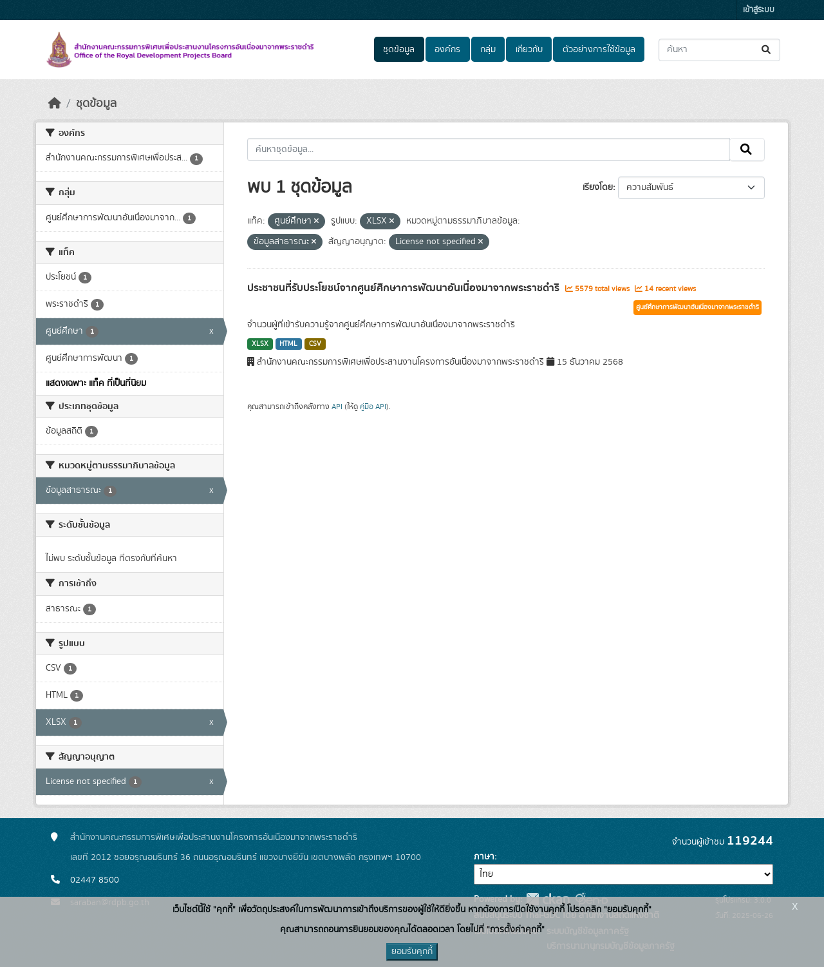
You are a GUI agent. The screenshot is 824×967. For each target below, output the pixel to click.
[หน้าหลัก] (54, 103)
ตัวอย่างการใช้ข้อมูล (599, 49)
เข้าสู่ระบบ (758, 10)
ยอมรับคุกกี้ (412, 951)
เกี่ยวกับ (529, 49)
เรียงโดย (598, 187)
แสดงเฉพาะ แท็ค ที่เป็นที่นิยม (96, 383)
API (337, 406)
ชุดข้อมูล (399, 49)
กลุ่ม (488, 49)
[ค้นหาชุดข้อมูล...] (719, 50)
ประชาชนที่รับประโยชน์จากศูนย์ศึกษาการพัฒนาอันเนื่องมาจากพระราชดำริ (404, 288)
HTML (288, 344)
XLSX (260, 344)
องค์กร (447, 49)
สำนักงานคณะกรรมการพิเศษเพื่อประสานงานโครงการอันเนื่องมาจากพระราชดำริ (213, 837)
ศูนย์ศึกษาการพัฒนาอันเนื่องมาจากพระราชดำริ (697, 307)
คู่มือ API (373, 406)
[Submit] (767, 50)
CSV (315, 344)
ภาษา (484, 856)
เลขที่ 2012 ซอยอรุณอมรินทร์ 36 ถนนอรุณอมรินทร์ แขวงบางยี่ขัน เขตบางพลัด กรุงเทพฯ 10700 (245, 857)
